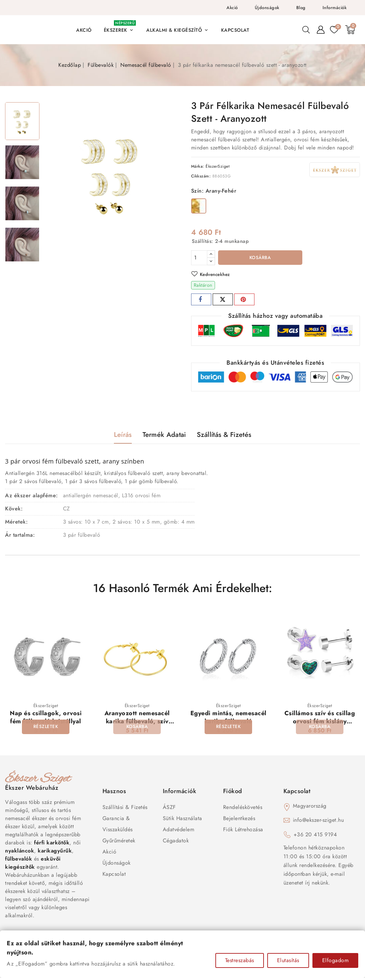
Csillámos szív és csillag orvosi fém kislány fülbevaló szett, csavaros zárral (319, 726)
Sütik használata (182, 819)
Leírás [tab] (123, 435)
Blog (301, 7)
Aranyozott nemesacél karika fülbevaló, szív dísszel (137, 722)
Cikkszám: (201, 176)
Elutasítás (288, 960)
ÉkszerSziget (218, 166)
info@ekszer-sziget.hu (318, 821)
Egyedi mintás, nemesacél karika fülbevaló (228, 718)
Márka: (197, 166)
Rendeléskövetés (243, 808)
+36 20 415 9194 (315, 835)
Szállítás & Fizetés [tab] (224, 435)
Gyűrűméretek (118, 841)
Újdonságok (267, 7)
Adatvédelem (178, 830)
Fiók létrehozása (243, 830)
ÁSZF (169, 808)
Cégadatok (176, 841)
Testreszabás (239, 960)
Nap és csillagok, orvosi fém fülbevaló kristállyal (46, 718)
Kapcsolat (114, 875)
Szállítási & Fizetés (125, 808)
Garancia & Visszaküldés (117, 824)
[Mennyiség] (199, 257)
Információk (335, 7)
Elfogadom (335, 960)
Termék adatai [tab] (164, 435)
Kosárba (260, 258)
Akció (232, 7)
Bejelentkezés (239, 819)
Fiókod (232, 792)
